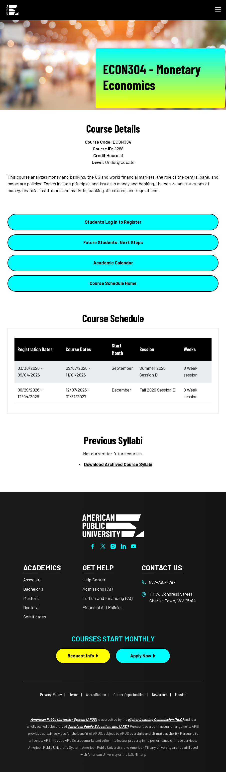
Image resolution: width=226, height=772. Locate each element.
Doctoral (31, 607)
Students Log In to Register (113, 222)
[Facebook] (92, 545)
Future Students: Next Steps (113, 242)
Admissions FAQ (98, 589)
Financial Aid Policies (102, 607)
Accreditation (96, 694)
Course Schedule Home (113, 283)
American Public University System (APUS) (63, 719)
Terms (74, 694)
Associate (32, 579)
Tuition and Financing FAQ (108, 598)
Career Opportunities (128, 694)
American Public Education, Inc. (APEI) (98, 726)
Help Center (94, 579)
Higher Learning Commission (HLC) (155, 719)
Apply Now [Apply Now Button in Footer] (140, 655)
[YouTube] (133, 545)
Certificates (34, 616)
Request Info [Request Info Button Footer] (81, 655)
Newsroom (160, 694)
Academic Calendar (113, 262)
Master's (31, 598)
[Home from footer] (113, 525)
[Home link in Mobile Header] (12, 10)
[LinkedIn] (123, 545)
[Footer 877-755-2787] (171, 582)
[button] (218, 10)
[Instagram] (113, 545)
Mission (180, 694)
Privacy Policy (51, 694)
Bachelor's (33, 589)
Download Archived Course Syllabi (118, 464)
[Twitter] (103, 545)
